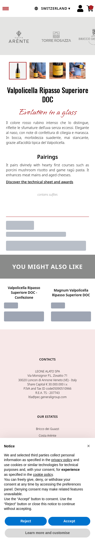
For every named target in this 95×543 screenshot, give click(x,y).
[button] (88, 446)
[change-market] (52, 8)
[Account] (80, 8)
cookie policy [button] (43, 475)
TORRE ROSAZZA (56, 37)
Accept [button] (69, 521)
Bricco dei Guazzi (47, 429)
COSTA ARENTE (18, 37)
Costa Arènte (47, 435)
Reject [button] (25, 521)
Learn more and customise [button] (47, 533)
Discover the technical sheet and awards (39, 182)
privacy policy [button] (61, 460)
